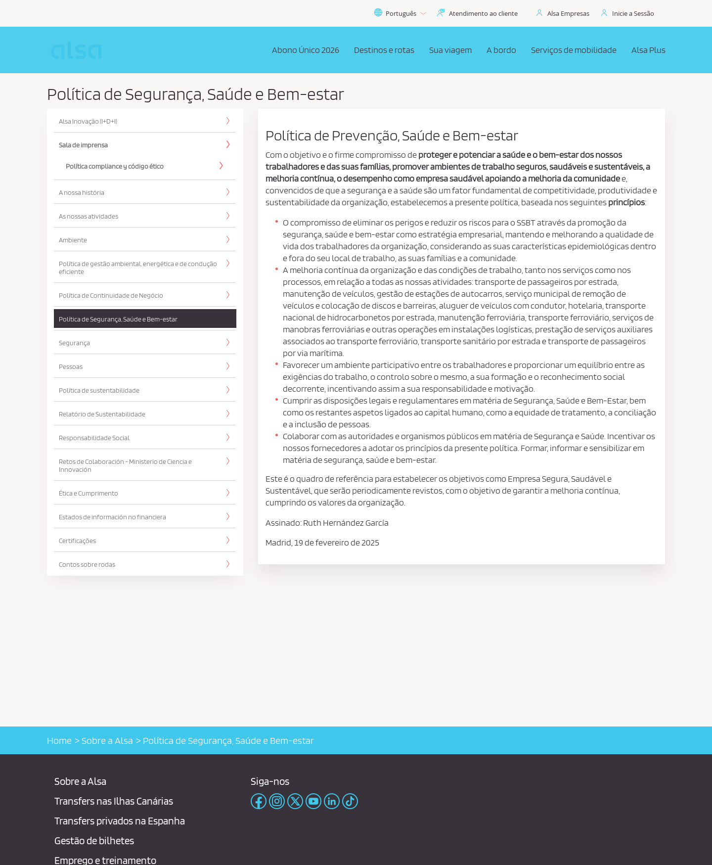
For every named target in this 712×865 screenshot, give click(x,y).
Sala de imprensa (83, 145)
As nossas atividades (88, 216)
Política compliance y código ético (115, 166)
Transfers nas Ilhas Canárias (113, 801)
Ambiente (73, 240)
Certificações (77, 541)
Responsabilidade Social (94, 438)
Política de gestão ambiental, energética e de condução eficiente (138, 267)
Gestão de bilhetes (94, 840)
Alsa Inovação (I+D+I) (88, 121)
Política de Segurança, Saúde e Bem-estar (118, 319)
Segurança (74, 343)
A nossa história (81, 192)
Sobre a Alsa (107, 740)
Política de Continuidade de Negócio (111, 295)
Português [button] (400, 13)
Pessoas (71, 366)
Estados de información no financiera (112, 517)
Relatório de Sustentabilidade (102, 414)
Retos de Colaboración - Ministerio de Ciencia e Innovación (125, 465)
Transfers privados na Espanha (119, 821)
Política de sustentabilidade (99, 390)
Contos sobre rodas (87, 564)
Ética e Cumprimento (88, 493)
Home (59, 740)
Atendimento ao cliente (483, 13)
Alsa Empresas (568, 13)
